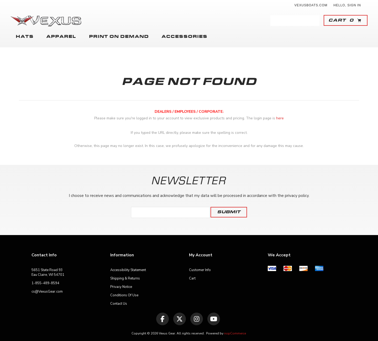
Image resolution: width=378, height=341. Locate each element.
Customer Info (200, 270)
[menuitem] (71, 272)
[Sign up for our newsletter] (170, 212)
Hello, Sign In (347, 5)
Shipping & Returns (125, 278)
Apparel (59, 37)
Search (314, 20)
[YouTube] (213, 319)
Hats (25, 37)
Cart (192, 278)
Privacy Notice (121, 286)
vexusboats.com (311, 5)
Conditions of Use (124, 295)
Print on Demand (117, 37)
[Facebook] (162, 319)
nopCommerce (235, 333)
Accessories (180, 37)
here (280, 118)
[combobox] (289, 20)
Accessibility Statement (128, 270)
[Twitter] (179, 319)
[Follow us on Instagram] (196, 319)
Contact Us (118, 303)
